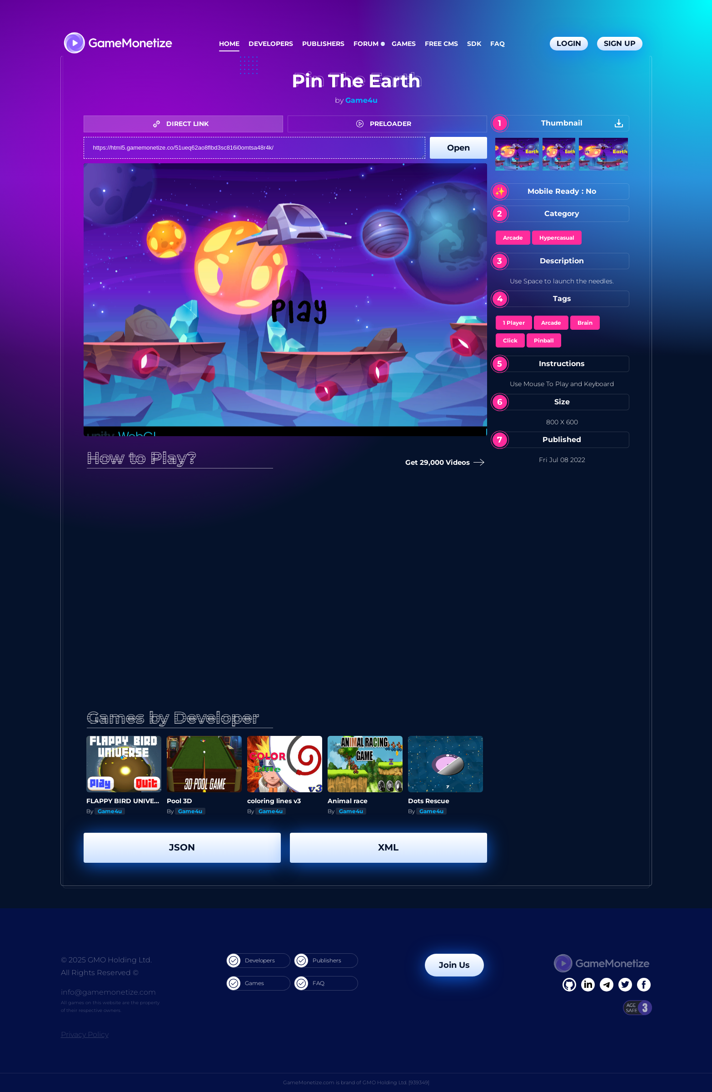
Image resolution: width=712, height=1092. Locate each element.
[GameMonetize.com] (117, 44)
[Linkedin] (606, 984)
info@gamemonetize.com (108, 992)
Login (569, 43)
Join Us (454, 965)
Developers (271, 43)
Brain (585, 322)
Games (404, 43)
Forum (366, 43)
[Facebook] (569, 984)
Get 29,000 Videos (445, 463)
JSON (182, 847)
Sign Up (620, 43)
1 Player (514, 322)
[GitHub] (644, 984)
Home (229, 43)
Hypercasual (556, 237)
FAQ (497, 43)
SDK (474, 43)
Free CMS (441, 43)
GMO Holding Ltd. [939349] (396, 1082)
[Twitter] (625, 984)
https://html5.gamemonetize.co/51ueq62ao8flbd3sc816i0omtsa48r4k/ (254, 148)
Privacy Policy (85, 1034)
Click (510, 340)
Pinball (544, 340)
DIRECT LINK (183, 124)
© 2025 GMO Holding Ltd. (106, 960)
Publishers (323, 43)
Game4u (361, 100)
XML (388, 847)
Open (458, 148)
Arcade (513, 237)
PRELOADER (386, 124)
